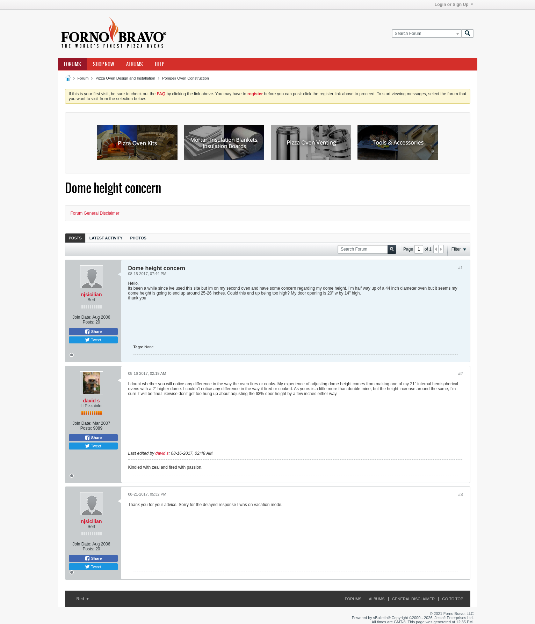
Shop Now (103, 64)
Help (159, 64)
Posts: (88, 322)
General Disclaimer (413, 599)
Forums (72, 64)
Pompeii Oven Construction (185, 78)
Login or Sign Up (454, 4)
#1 (460, 267)
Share (93, 331)
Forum (83, 78)
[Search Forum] (426, 33)
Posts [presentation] (75, 238)
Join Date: (81, 317)
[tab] (75, 238)
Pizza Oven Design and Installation (125, 78)
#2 (460, 373)
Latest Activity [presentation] (106, 238)
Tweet (93, 339)
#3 (460, 494)
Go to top (452, 599)
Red (83, 598)
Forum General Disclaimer (95, 213)
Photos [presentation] (138, 238)
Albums (134, 64)
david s (91, 400)
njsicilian (91, 294)
